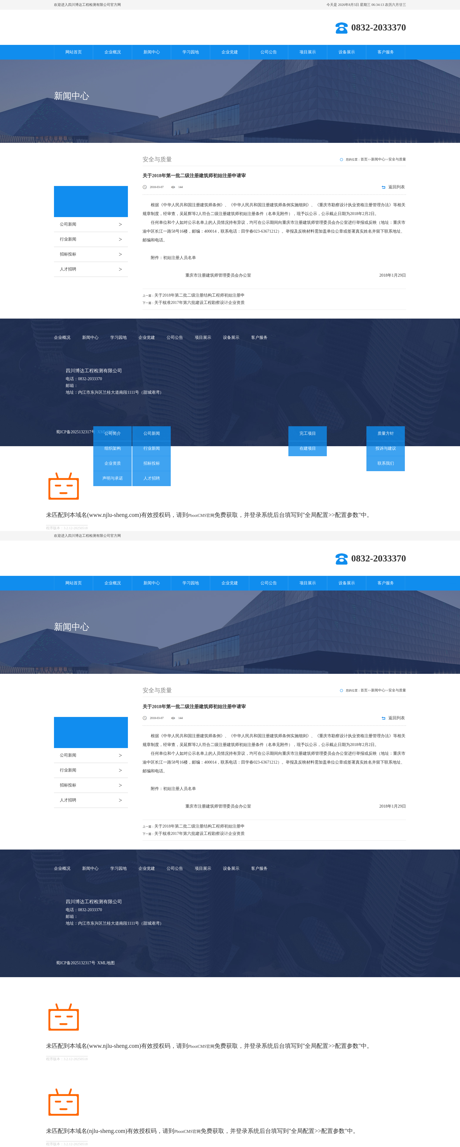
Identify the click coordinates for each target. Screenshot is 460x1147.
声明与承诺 (112, 478)
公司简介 (112, 433)
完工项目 (308, 433)
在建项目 (308, 448)
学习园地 (190, 52)
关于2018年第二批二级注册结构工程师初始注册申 (199, 295)
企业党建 (229, 52)
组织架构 (112, 448)
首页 (364, 159)
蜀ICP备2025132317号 (75, 432)
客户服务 (386, 52)
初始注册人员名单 (179, 258)
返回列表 (396, 187)
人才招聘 (94, 269)
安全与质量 (397, 159)
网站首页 (73, 52)
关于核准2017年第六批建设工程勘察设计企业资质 (199, 302)
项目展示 (308, 52)
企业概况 (112, 52)
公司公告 (269, 52)
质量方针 (386, 433)
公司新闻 (94, 224)
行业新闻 (94, 239)
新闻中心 (151, 52)
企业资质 (112, 463)
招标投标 (94, 254)
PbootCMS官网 (201, 515)
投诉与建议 (386, 448)
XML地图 (106, 963)
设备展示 (347, 52)
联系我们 (386, 463)
